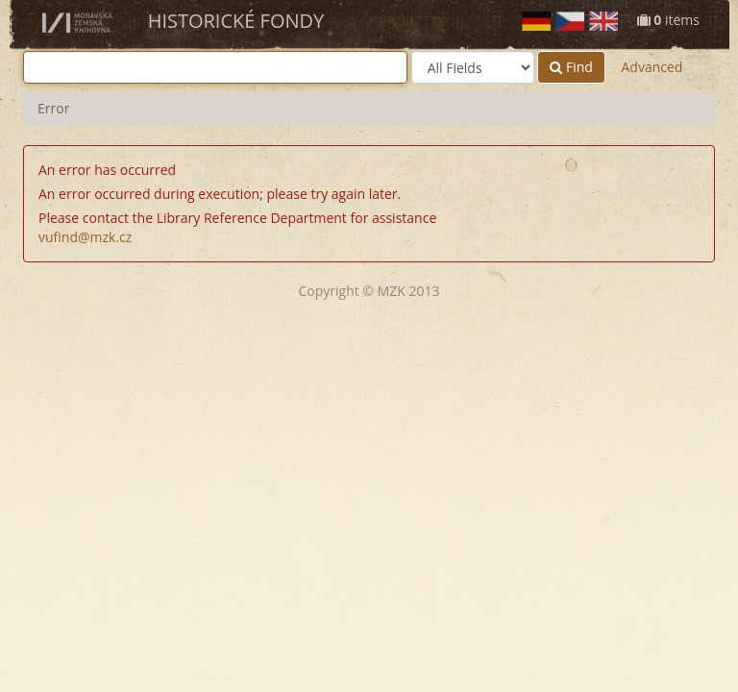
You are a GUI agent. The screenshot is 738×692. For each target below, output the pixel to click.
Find (571, 67)
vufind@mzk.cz (85, 237)
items (668, 20)
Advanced (651, 67)
